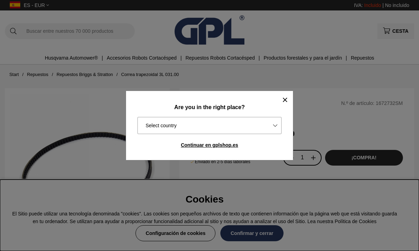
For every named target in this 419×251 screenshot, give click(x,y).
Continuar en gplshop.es (209, 145)
